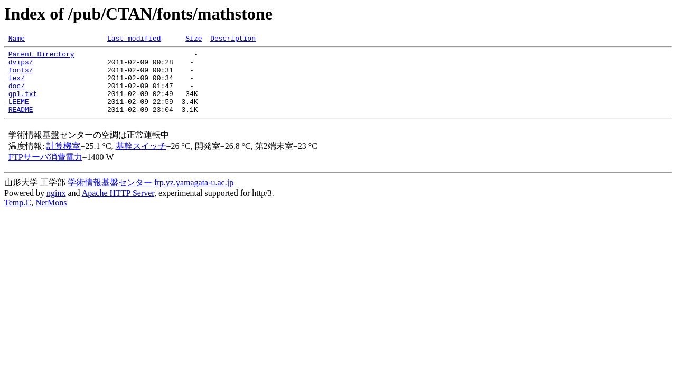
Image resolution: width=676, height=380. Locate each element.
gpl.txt (22, 104)
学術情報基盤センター (110, 196)
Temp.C (17, 216)
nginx (55, 207)
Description (233, 39)
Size (193, 39)
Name (16, 39)
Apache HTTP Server (118, 207)
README (20, 123)
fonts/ (20, 76)
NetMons (51, 216)
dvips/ (20, 66)
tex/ (16, 85)
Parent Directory (41, 57)
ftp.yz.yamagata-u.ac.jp (193, 196)
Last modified (134, 39)
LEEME (18, 114)
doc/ (16, 95)
